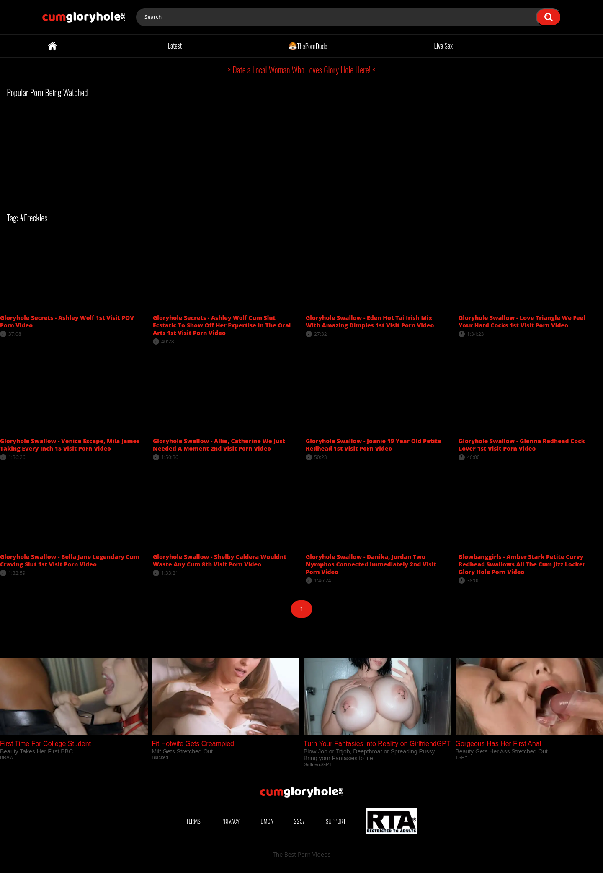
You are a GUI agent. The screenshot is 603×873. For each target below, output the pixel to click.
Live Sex (443, 46)
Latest (175, 46)
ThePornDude (308, 46)
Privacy (231, 820)
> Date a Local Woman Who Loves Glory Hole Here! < (301, 69)
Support (336, 820)
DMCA (266, 820)
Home (52, 46)
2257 (299, 820)
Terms (193, 820)
